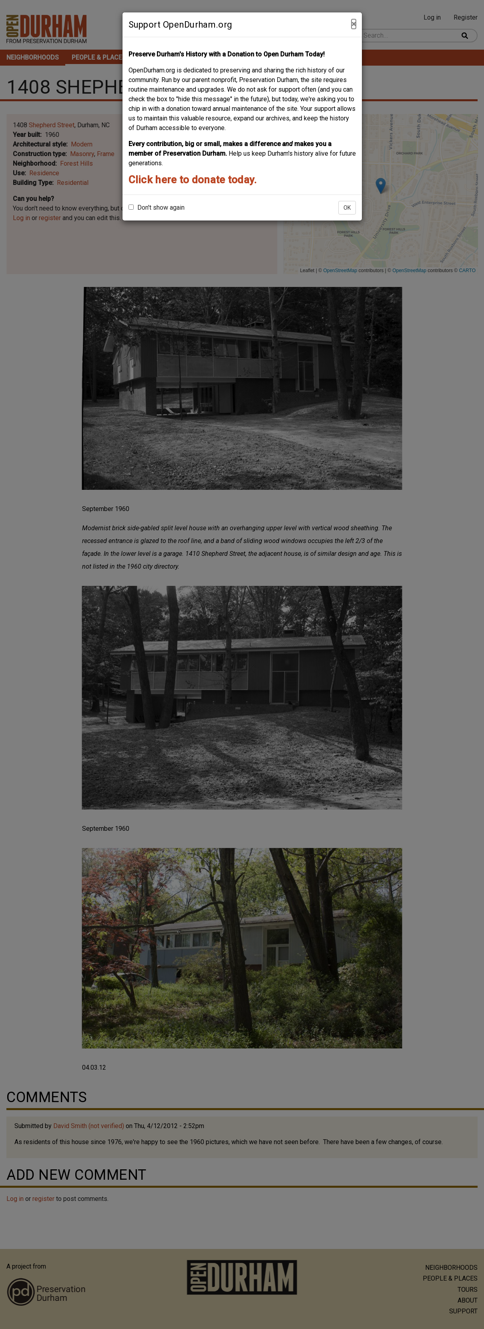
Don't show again (157, 207)
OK (347, 207)
